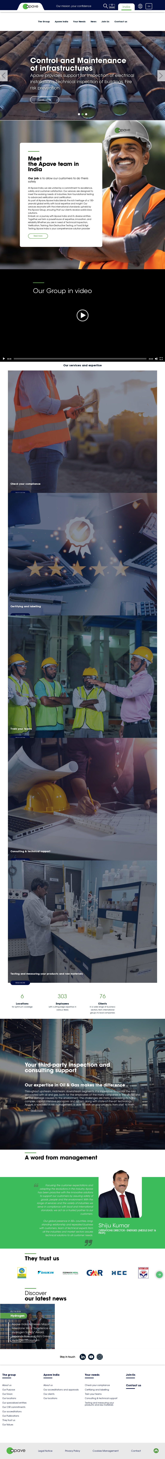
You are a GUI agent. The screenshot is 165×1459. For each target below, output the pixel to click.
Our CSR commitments (13, 1407)
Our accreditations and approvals (61, 1389)
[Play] (83, 315)
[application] (82, 315)
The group (9, 1375)
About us (6, 1385)
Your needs (92, 1375)
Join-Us (130, 1375)
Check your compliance (97, 1385)
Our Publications (10, 1416)
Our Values (7, 1424)
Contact (136, 1450)
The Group (44, 21)
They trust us (8, 1420)
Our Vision (7, 1394)
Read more (44, 99)
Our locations (9, 1398)
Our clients (49, 1394)
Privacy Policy (72, 1450)
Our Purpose (8, 1389)
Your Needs (79, 21)
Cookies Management (106, 1450)
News (93, 21)
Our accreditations (12, 1411)
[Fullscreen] (161, 358)
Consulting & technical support (101, 1398)
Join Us (105, 21)
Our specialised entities (14, 1402)
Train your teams (93, 1394)
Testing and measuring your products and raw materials (99, 1403)
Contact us (120, 21)
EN (149, 6)
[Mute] (156, 358)
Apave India (61, 21)
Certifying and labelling (97, 1389)
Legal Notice (45, 1450)
